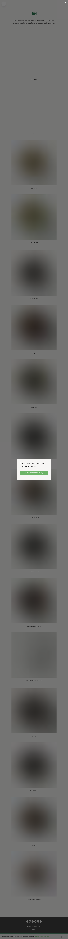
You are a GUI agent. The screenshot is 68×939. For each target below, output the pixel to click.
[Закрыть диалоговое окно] (65, 2)
